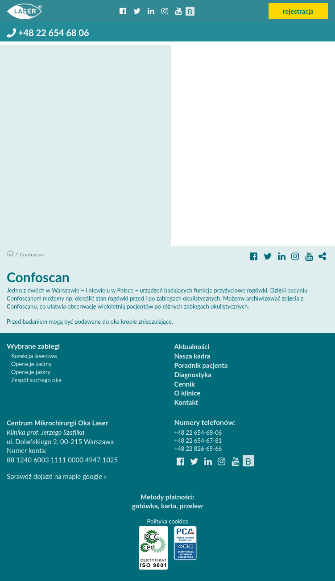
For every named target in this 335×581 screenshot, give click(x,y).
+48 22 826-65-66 (198, 448)
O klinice (187, 393)
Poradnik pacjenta (201, 365)
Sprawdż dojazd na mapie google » (57, 476)
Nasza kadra (192, 356)
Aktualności (192, 346)
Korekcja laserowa (34, 355)
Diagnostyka (192, 375)
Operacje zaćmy (31, 363)
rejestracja (298, 11)
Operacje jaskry (30, 371)
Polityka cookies (167, 521)
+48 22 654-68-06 (198, 432)
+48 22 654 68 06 (48, 32)
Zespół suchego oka (36, 379)
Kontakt (186, 402)
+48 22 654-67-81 (198, 440)
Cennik (184, 384)
